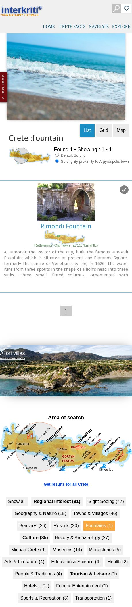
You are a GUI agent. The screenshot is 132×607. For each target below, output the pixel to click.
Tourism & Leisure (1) (93, 566)
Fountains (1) (99, 517)
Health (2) (118, 554)
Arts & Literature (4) (24, 554)
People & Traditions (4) (38, 566)
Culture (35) (35, 529)
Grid (104, 122)
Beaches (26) (33, 517)
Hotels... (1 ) (36, 578)
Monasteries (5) (105, 541)
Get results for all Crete (66, 476)
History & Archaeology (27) (82, 529)
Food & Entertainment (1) (82, 578)
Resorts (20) (66, 517)
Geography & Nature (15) (40, 505)
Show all (16, 493)
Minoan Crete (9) (28, 541)
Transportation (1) (93, 590)
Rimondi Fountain (66, 218)
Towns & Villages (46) (95, 505)
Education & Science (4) (76, 554)
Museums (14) (67, 541)
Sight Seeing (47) (106, 493)
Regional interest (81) (57, 493)
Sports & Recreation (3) (44, 590)
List (87, 122)
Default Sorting (70, 147)
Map (121, 122)
